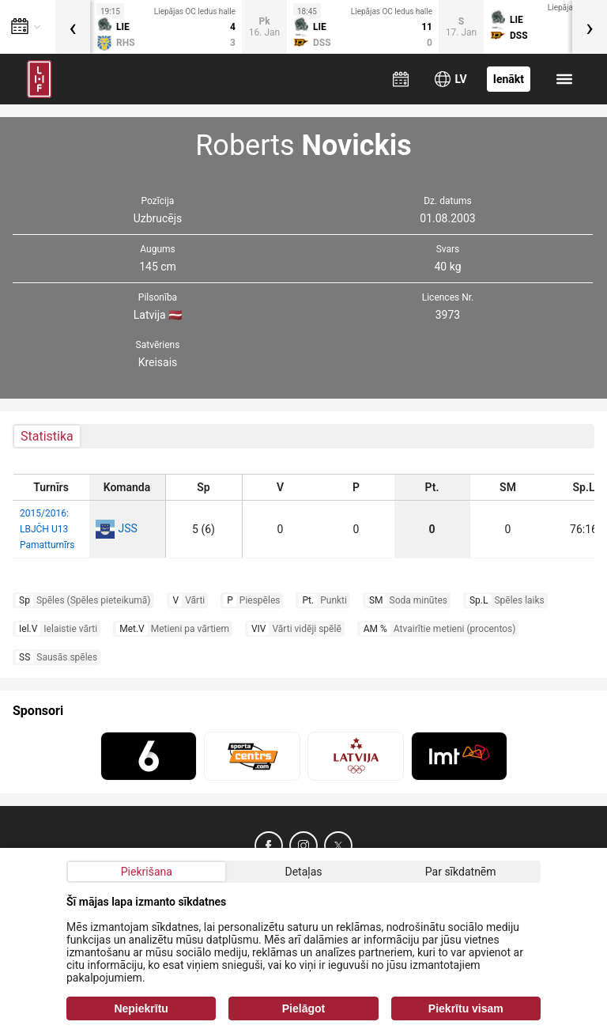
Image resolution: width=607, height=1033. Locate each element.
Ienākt (508, 79)
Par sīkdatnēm (460, 871)
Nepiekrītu (141, 1008)
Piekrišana (146, 871)
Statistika (47, 436)
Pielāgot (303, 1008)
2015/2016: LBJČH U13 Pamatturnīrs (47, 529)
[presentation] (72, 27)
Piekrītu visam (465, 1008)
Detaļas (303, 871)
